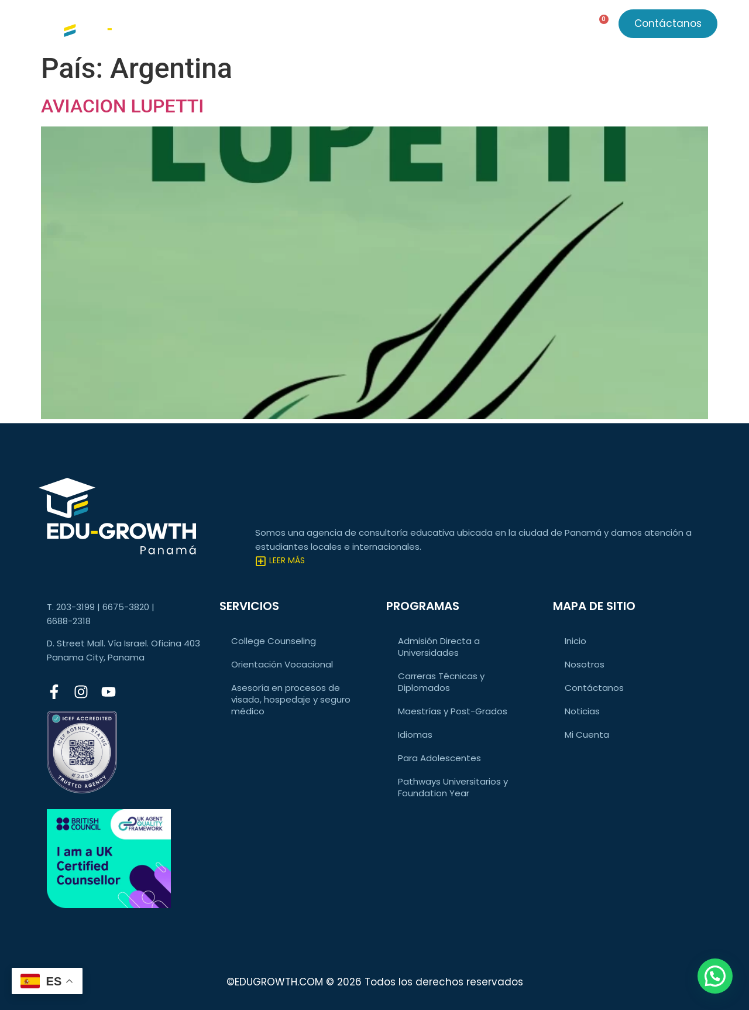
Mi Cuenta (587, 734)
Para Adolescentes (439, 758)
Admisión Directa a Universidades (439, 647)
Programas (327, 26)
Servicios (252, 26)
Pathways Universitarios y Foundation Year (453, 787)
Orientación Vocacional (282, 664)
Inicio (575, 641)
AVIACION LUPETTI (122, 106)
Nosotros (454, 26)
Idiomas (415, 734)
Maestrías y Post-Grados (452, 711)
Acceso (520, 26)
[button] (715, 976)
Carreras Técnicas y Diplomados (441, 682)
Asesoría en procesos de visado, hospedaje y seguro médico (291, 699)
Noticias (393, 26)
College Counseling (273, 641)
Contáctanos (594, 688)
